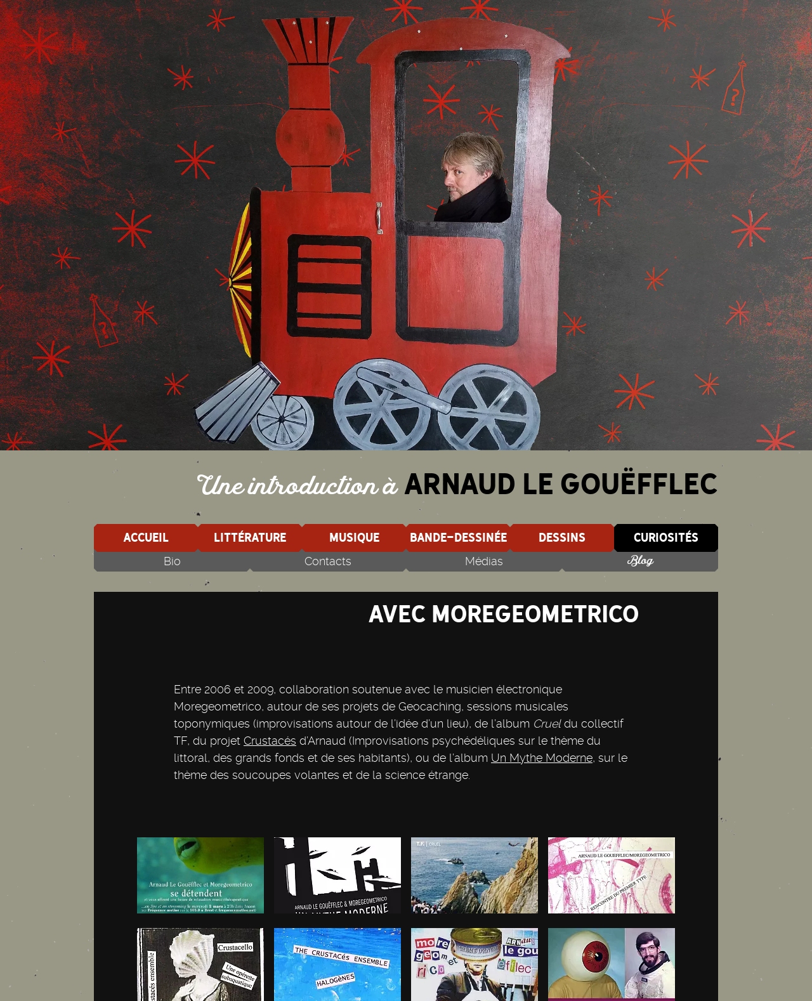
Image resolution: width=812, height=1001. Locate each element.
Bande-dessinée (458, 537)
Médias (484, 561)
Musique (354, 537)
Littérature (250, 537)
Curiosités (666, 537)
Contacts (327, 561)
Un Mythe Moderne (542, 757)
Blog (640, 561)
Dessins (562, 537)
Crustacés (270, 740)
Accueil (146, 537)
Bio (172, 561)
